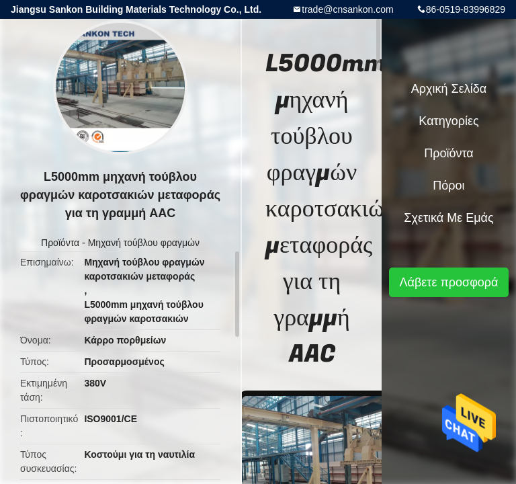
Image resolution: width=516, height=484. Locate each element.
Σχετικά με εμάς (448, 218)
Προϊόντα (60, 242)
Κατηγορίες (448, 121)
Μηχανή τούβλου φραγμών (144, 242)
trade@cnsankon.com (347, 9)
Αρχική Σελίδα (448, 88)
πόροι (448, 185)
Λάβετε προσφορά (448, 282)
